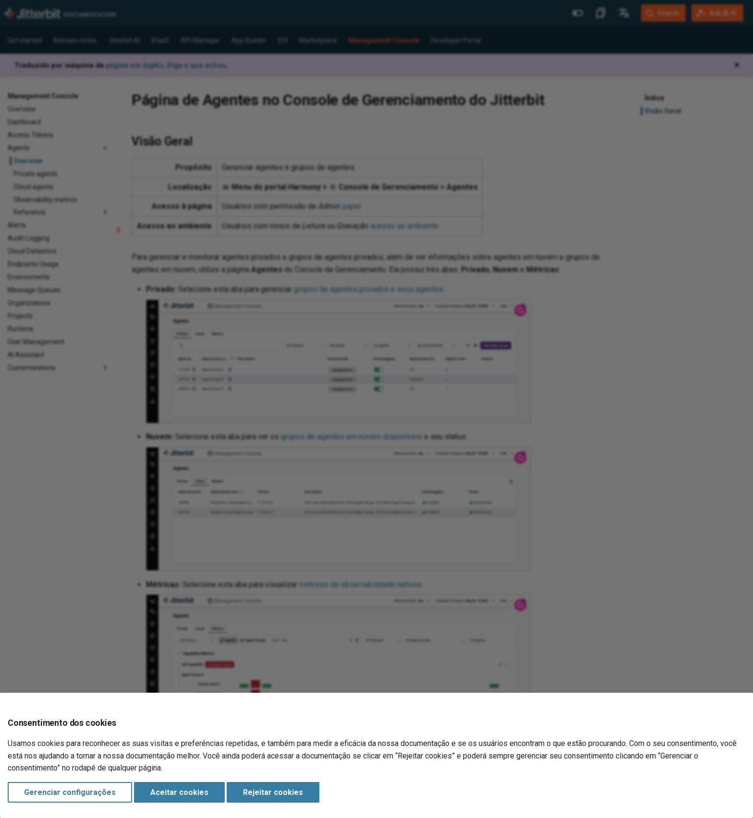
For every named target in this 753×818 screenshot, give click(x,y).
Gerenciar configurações (70, 792)
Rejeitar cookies (273, 792)
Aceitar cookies (179, 792)
